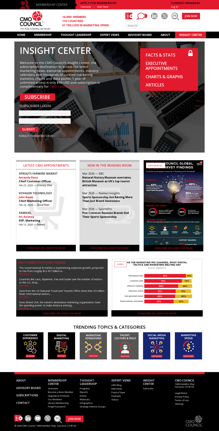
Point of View (118, 392)
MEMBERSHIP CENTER (51, 5)
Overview (86, 6)
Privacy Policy (182, 396)
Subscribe (148, 388)
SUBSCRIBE (37, 97)
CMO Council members (67, 86)
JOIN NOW (191, 16)
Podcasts (116, 396)
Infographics (86, 403)
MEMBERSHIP (43, 35)
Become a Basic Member (60, 392)
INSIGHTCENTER (149, 382)
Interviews (116, 388)
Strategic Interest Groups (93, 406)
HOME (21, 35)
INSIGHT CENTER (190, 35)
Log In (174, 6)
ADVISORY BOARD (140, 35)
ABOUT (165, 35)
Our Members (55, 399)
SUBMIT (28, 129)
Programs (85, 388)
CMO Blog (116, 385)
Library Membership (58, 403)
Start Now (102, 6)
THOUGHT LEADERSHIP (76, 35)
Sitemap (179, 403)
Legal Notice (181, 393)
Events (83, 395)
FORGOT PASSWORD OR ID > (37, 136)
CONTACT (23, 403)
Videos (115, 399)
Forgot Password (56, 406)
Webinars (85, 399)
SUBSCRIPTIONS (27, 395)
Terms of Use (182, 400)
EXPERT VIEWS (109, 35)
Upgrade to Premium (58, 395)
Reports (84, 392)
